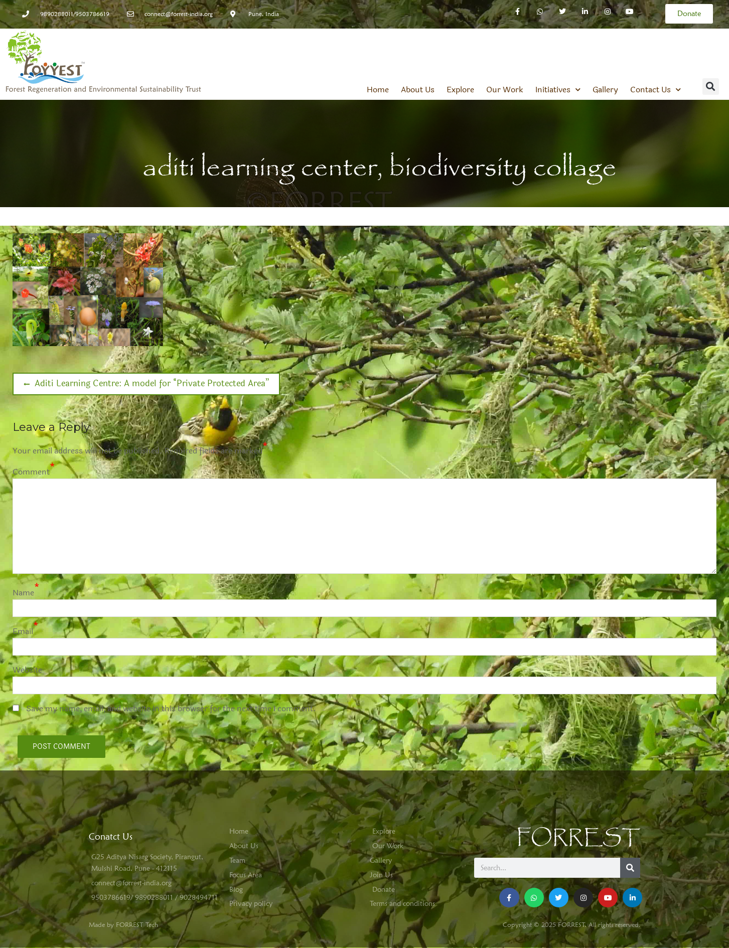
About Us (417, 90)
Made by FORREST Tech (123, 924)
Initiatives (557, 90)
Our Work (504, 90)
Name (23, 592)
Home (378, 90)
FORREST (578, 838)
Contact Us (655, 90)
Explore (460, 90)
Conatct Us (110, 836)
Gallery (605, 90)
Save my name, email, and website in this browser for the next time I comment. (171, 708)
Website (27, 670)
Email (23, 631)
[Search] (630, 868)
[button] (710, 86)
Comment (31, 471)
